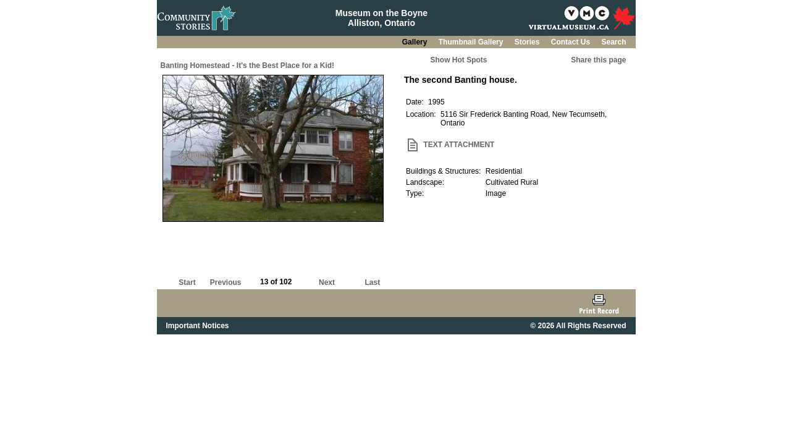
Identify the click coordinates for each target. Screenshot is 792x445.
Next (327, 282)
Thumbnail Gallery (472, 42)
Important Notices (197, 325)
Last (372, 282)
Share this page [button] (598, 60)
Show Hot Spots (459, 60)
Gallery (415, 42)
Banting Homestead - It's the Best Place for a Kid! (248, 65)
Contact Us (571, 42)
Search (613, 42)
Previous (226, 282)
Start (187, 282)
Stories (528, 42)
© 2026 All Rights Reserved (578, 325)
